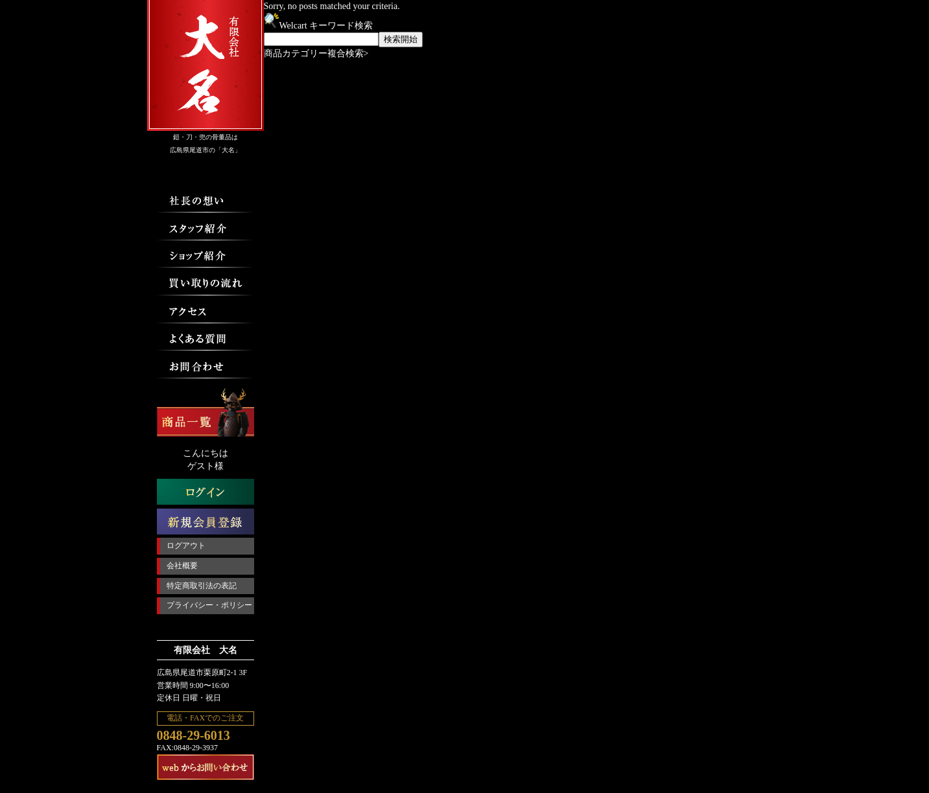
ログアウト (186, 545)
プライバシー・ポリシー (209, 605)
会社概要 (182, 565)
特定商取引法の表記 (202, 585)
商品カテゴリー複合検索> (316, 53)
